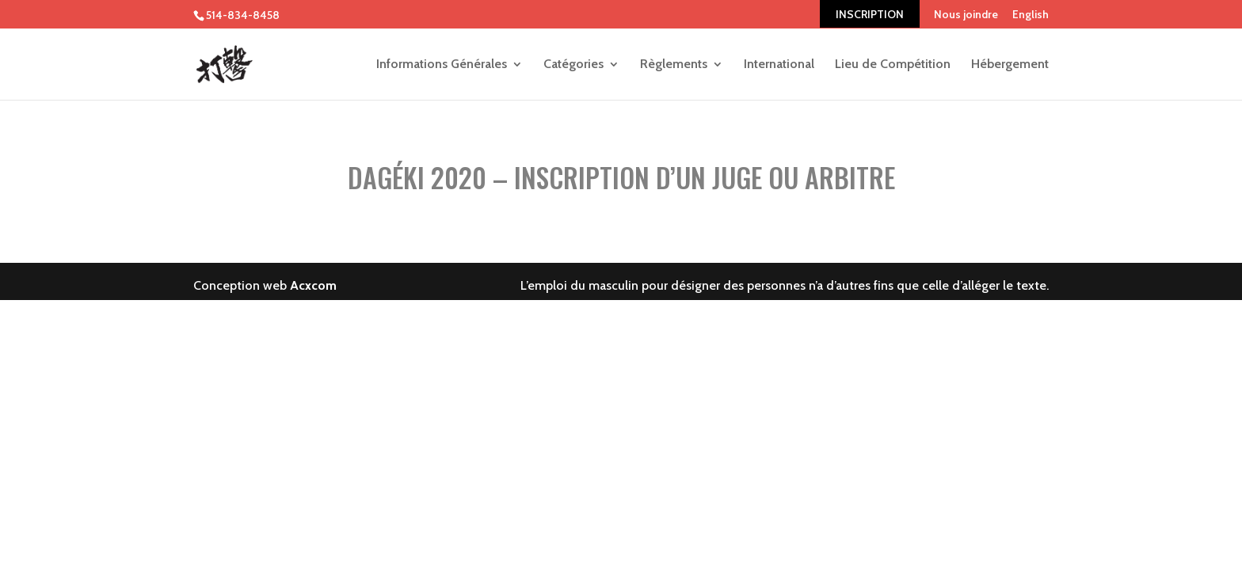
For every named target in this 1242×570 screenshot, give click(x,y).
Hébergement (1010, 65)
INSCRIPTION (870, 14)
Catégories (573, 65)
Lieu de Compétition (893, 65)
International (779, 65)
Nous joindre (966, 14)
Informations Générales (441, 65)
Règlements (673, 65)
